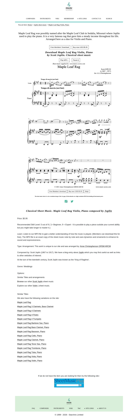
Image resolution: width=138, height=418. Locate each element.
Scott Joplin (38, 281)
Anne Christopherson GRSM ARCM (95, 246)
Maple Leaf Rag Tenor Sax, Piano (31, 344)
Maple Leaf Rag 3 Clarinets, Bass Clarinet (35, 306)
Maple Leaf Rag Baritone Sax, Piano (33, 323)
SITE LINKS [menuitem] (83, 18)
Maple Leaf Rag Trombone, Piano (31, 348)
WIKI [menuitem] (57, 18)
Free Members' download (57, 191)
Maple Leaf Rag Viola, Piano (29, 357)
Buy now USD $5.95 (80, 47)
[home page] (69, 6)
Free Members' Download (59, 47)
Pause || (76, 60)
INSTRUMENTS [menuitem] (45, 18)
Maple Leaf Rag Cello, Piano (29, 336)
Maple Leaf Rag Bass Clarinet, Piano (33, 327)
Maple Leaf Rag (24, 302)
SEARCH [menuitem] (109, 18)
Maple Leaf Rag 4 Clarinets (29, 311)
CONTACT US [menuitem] (96, 18)
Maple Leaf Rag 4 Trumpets (29, 319)
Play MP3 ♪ (64, 60)
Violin (35, 286)
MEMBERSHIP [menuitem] (69, 18)
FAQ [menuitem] (33, 408)
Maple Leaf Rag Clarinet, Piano (30, 340)
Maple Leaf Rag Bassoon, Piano (31, 331)
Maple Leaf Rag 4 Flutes (27, 315)
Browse (20, 281)
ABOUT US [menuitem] (102, 408)
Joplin (108, 210)
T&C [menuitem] (79, 408)
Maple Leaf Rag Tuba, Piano (29, 352)
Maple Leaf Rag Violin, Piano (29, 361)
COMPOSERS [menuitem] (30, 18)
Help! (87, 191)
